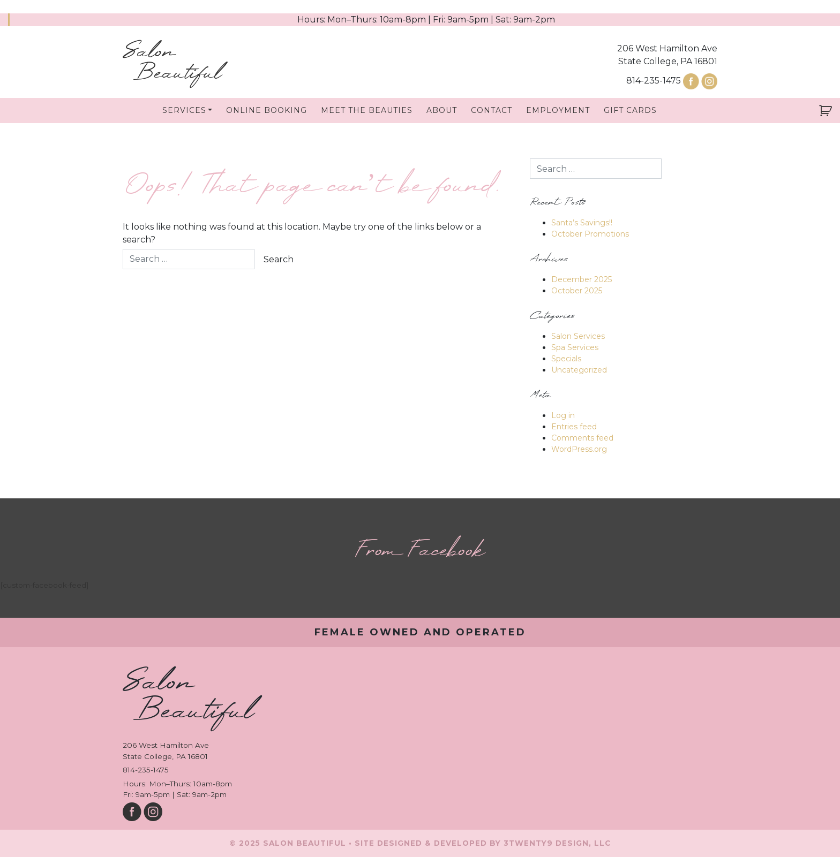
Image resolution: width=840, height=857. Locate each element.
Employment (558, 110)
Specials (566, 358)
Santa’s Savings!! (581, 222)
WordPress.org (579, 449)
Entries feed (574, 426)
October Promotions (590, 234)
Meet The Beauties (366, 110)
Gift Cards (630, 110)
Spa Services (574, 347)
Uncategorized (579, 370)
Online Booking (266, 110)
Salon (172, 63)
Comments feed (582, 438)
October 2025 (576, 290)
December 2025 (581, 279)
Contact (491, 110)
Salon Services (578, 336)
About (441, 110)
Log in (563, 415)
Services (184, 110)
